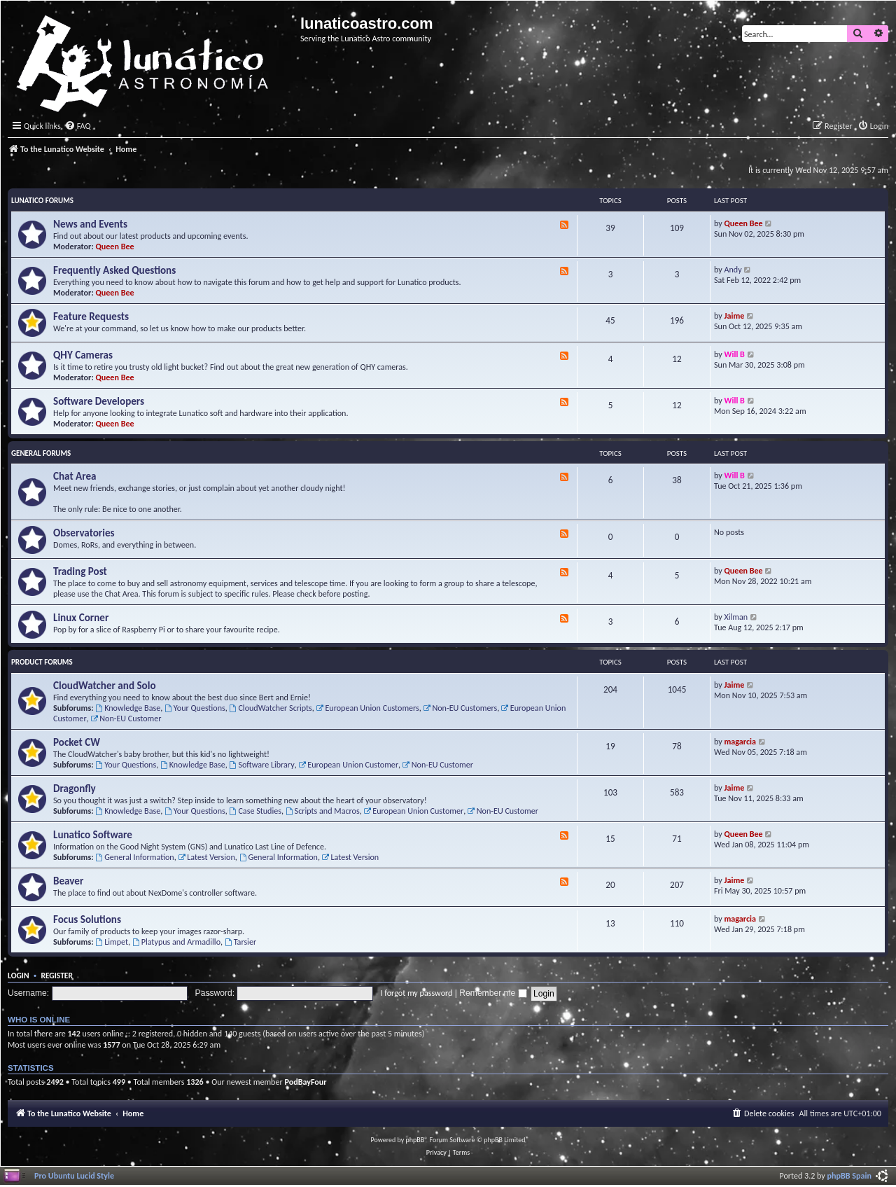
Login (18, 975)
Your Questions (194, 707)
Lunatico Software (92, 834)
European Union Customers (367, 707)
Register (57, 975)
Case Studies (255, 810)
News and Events (90, 224)
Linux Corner (80, 617)
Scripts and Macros (323, 810)
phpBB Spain (849, 1175)
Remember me (492, 993)
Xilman (736, 616)
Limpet (111, 941)
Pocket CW (76, 742)
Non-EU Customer (125, 718)
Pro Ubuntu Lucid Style (74, 1175)
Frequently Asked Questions (114, 270)
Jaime (734, 315)
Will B (734, 354)
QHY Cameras (83, 355)
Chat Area (75, 476)
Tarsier (240, 941)
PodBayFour (305, 1081)
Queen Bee (115, 246)
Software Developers (98, 401)
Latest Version (206, 857)
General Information (134, 857)
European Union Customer (348, 764)
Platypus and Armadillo (176, 941)
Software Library (262, 764)
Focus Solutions (87, 919)
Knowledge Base (127, 707)
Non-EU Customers (461, 707)
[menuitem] (77, 126)
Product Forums (42, 662)
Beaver (68, 881)
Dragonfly (74, 788)
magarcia (740, 741)
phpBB (415, 1139)
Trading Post (80, 571)
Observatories (84, 533)
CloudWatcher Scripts (271, 707)
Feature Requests (91, 316)
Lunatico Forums (42, 200)
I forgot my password (417, 992)
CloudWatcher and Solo (104, 685)
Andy (733, 269)
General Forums (41, 453)
